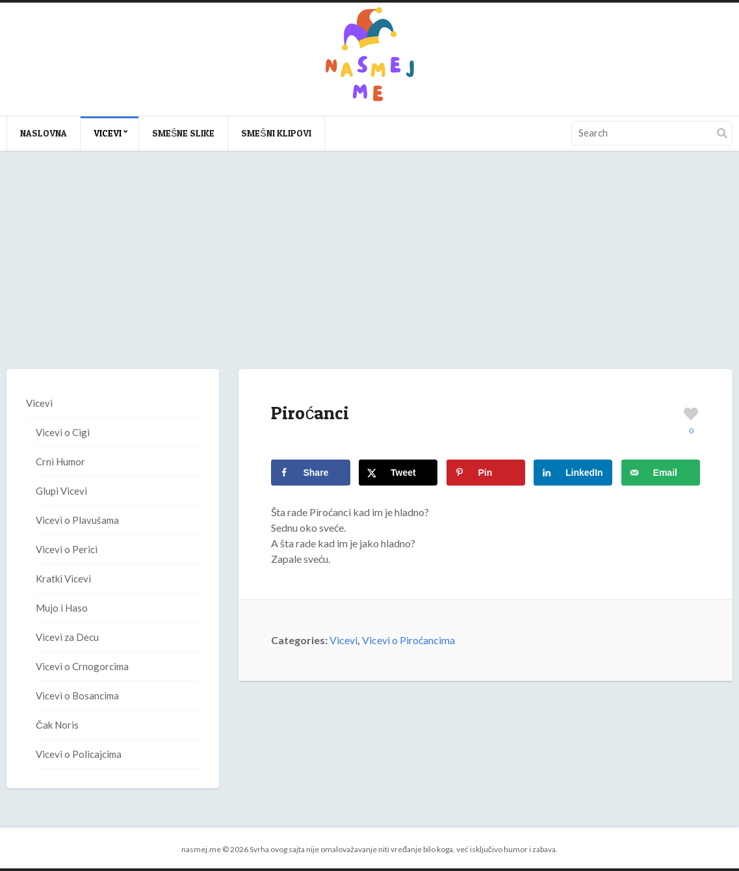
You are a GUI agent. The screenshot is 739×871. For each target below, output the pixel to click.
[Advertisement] (369, 273)
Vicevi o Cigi (63, 432)
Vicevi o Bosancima (77, 695)
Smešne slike (183, 132)
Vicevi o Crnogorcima (82, 666)
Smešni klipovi (276, 132)
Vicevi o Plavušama (77, 520)
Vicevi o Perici (66, 549)
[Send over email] (660, 473)
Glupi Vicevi (61, 491)
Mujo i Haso (62, 608)
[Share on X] (398, 473)
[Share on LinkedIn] (573, 473)
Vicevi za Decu (67, 637)
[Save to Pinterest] (486, 473)
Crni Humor (60, 461)
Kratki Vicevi (63, 578)
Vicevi (108, 132)
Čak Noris (57, 725)
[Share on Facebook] (310, 473)
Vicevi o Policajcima (79, 754)
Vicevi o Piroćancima (408, 640)
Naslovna (43, 132)
